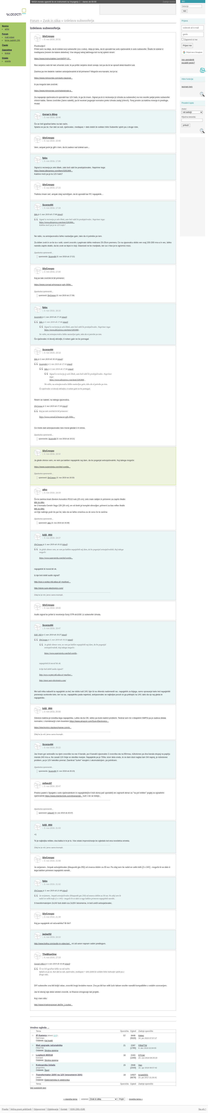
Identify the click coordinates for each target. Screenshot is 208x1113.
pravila (8, 61)
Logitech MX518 (44, 1055)
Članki (5, 45)
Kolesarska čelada (45, 1065)
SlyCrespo (48, 36)
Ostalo (5, 58)
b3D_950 (47, 535)
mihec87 (47, 783)
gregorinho (40, 1068)
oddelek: (99, 1099)
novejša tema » (136, 1099)
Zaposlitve (7, 50)
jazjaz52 (47, 934)
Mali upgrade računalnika (49, 1045)
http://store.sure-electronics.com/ (48, 588)
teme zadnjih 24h (12, 40)
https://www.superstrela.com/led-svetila (60, 653)
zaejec (38, 1077)
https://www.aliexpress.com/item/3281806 (61, 330)
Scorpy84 (47, 205)
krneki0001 (143, 1075)
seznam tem (187, 87)
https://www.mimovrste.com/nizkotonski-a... (53, 91)
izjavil (60, 214)
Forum (5, 34)
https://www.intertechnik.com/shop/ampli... (63, 796)
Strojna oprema (51, 1050)
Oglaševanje (52, 1109)
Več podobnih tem (38, 1088)
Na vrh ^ (202, 1109)
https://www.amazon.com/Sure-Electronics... (89, 721)
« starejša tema (70, 1099)
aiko (44, 489)
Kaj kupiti (49, 1040)
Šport (47, 1070)
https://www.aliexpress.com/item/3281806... (53, 171)
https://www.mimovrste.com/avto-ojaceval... (53, 78)
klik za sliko (39, 502)
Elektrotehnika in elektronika (57, 1080)
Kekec (141, 1035)
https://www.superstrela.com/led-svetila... (52, 467)
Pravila (5, 1109)
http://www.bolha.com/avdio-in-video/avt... (52, 944)
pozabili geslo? (188, 63)
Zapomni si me (189, 39)
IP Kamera (41, 1035)
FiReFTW (40, 1048)
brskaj (7, 53)
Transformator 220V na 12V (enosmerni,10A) (59, 1074)
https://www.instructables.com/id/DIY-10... (52, 59)
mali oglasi (9, 37)
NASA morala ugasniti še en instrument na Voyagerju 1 (64, 2)
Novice (5, 26)
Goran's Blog (49, 114)
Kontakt (64, 1109)
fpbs (44, 158)
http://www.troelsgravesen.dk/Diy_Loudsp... (53, 1005)
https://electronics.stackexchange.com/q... (52, 727)
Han (140, 1065)
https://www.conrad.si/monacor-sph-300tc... (53, 285)
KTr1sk (141, 1055)
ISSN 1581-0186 (77, 1109)
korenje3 (39, 1058)
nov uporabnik (188, 60)
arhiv (7, 29)
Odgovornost (39, 1109)
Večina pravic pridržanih (21, 1109)
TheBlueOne (49, 954)
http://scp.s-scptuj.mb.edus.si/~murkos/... (52, 582)
